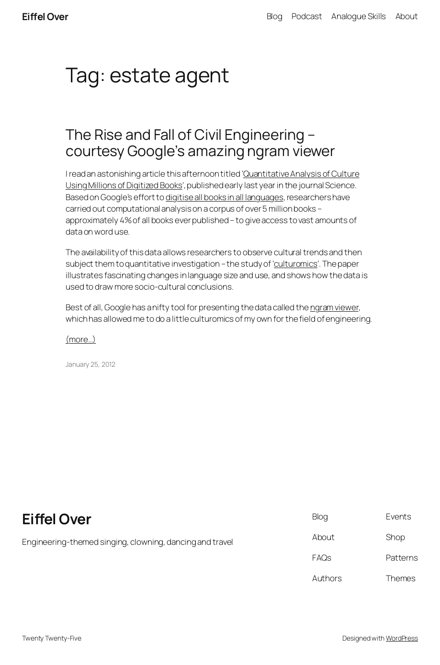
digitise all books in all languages (224, 197)
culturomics (295, 263)
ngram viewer (334, 307)
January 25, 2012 (90, 364)
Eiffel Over (45, 16)
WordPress (402, 637)
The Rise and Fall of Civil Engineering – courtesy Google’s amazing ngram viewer (200, 142)
